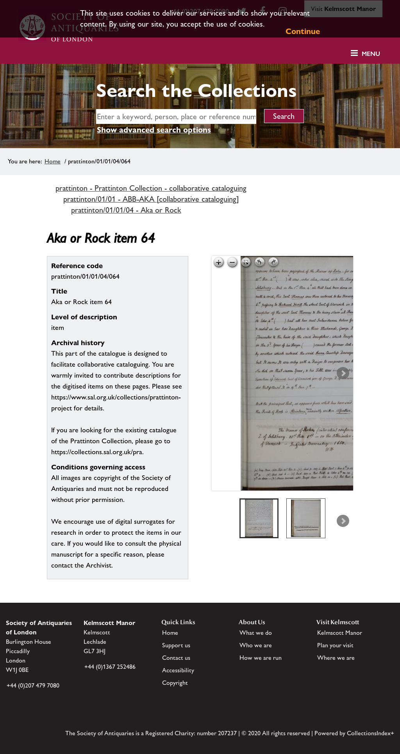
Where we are (336, 657)
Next (343, 373)
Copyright (175, 682)
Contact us (176, 657)
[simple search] (176, 116)
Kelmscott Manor (339, 632)
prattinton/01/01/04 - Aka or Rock (126, 210)
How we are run (260, 657)
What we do (255, 632)
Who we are (255, 645)
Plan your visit (335, 645)
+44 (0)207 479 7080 (33, 685)
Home (53, 161)
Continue (303, 31)
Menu (371, 53)
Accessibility (178, 670)
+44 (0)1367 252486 (110, 666)
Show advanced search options (154, 129)
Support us (176, 645)
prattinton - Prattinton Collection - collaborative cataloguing (150, 188)
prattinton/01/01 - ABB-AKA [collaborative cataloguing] (151, 199)
